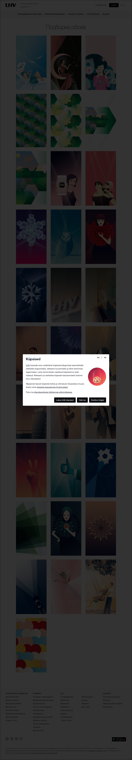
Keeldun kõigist (97, 400)
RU (105, 358)
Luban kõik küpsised (65, 400)
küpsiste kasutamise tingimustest (52, 387)
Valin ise (82, 400)
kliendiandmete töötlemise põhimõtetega (53, 392)
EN (98, 358)
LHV (28, 365)
